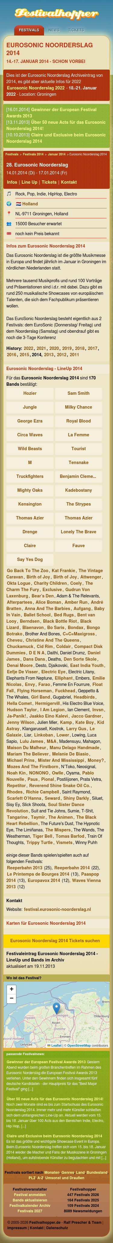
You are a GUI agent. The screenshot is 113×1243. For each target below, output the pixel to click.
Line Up (29, 182)
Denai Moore (20, 666)
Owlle (57, 773)
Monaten (51, 1172)
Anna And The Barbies (47, 609)
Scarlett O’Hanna (24, 798)
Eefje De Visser (22, 672)
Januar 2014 (56, 154)
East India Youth (86, 666)
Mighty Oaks (29, 490)
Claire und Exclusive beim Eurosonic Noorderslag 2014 (54, 1136)
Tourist (78, 449)
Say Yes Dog (30, 560)
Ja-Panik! (16, 716)
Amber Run (76, 602)
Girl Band (40, 697)
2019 (67, 349)
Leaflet (54, 1045)
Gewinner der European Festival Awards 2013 (46, 1062)
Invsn (97, 710)
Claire (30, 546)
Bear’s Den (43, 596)
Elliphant (64, 678)
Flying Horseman (34, 691)
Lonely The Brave (78, 532)
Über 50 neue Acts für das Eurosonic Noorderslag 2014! (55, 1099)
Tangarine (17, 817)
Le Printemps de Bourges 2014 (38, 874)
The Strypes (78, 504)
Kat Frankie (63, 571)
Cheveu (14, 640)
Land (80, 1172)
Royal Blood (78, 421)
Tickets (76, 30)
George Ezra (29, 421)
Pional (47, 779)
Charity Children (50, 583)
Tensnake (79, 463)
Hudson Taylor (22, 710)
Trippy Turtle (40, 843)
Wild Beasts (30, 449)
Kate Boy (84, 723)
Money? (96, 761)
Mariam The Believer (28, 754)
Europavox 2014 (44, 881)
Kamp (66, 723)
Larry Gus (76, 729)
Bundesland (97, 1172)
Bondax (75, 628)
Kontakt (69, 182)
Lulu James (31, 742)
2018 (79, 349)
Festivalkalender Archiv (29, 1205)
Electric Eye (53, 672)
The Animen (61, 817)
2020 (54, 349)
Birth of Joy (38, 577)
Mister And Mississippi (61, 761)
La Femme (78, 435)
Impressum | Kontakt (25, 1228)
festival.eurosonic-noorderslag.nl (57, 910)
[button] (56, 1008)
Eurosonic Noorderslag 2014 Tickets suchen (55, 941)
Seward (52, 798)
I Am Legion (52, 710)
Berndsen (29, 621)
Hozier (29, 393)
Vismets (64, 843)
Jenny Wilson (20, 723)
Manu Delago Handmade (74, 748)
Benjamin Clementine (79, 477)
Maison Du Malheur (26, 748)
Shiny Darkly (76, 798)
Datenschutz (57, 1228)
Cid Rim (45, 647)
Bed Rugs (64, 615)
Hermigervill (47, 704)
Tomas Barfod (70, 836)
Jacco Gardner (86, 716)
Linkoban (43, 735)
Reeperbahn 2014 (71, 868)
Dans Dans (34, 659)
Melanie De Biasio (70, 754)
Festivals (29, 30)
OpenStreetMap (79, 1045)
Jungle (30, 407)
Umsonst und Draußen (64, 1178)
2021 (41, 349)
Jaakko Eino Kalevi (48, 716)
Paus (33, 779)
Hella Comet (19, 704)
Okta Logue (18, 583)
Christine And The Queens (52, 640)
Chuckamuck (20, 647)
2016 (11, 355)
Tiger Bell (42, 836)
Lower (62, 735)
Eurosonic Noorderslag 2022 (35, 88)
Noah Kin (16, 773)
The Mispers (58, 830)
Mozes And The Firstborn (32, 767)
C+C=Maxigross (79, 634)
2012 (61, 355)
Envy (30, 685)
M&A (51, 742)
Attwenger (90, 577)
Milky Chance (78, 407)
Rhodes (15, 792)
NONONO (39, 773)
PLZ (32, 1178)
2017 (92, 349)
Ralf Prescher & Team (83, 1222)
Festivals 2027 (29, 1211)
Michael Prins (20, 761)
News (54, 30)
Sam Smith (78, 393)
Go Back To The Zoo (27, 571)
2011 (74, 355)
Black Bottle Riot (60, 621)
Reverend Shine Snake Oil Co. (59, 786)
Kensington (30, 504)
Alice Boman (48, 602)
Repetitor (16, 786)
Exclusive (52, 590)
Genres (67, 1172)
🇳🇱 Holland (27, 204)
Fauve (78, 546)
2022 (28, 349)
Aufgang (82, 609)
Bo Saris (55, 628)
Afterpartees (19, 602)
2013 (49, 355)
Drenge (30, 532)
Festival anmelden (30, 1195)
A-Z (40, 1178)
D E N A (36, 653)
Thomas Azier (30, 518)
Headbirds (84, 697)
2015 (24, 355)
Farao (44, 685)
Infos (12, 182)
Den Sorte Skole (80, 659)
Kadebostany (78, 490)
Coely (76, 583)
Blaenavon (33, 628)
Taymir (38, 817)
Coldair (63, 647)
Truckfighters (29, 477)
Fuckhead (65, 691)
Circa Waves (29, 435)
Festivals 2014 (33, 154)
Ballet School (37, 615)
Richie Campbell (42, 792)
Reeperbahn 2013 (24, 868)
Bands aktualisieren (30, 1200)
